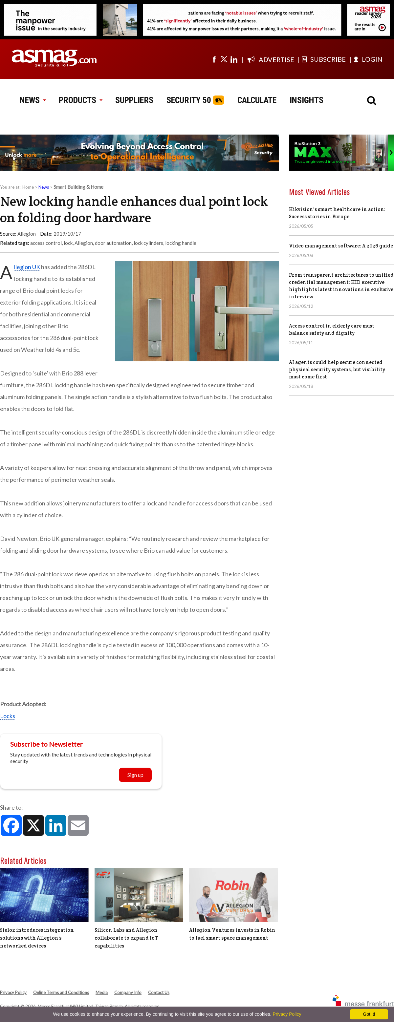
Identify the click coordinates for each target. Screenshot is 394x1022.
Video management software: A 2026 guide (341, 246)
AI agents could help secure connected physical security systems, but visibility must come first (337, 369)
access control (46, 243)
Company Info (128, 992)
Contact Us (158, 992)
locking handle (180, 243)
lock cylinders (148, 243)
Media (102, 992)
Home (28, 187)
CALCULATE (256, 100)
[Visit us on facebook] (214, 59)
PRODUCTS (80, 100)
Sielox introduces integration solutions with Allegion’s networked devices (37, 938)
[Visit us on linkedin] (233, 59)
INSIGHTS (306, 100)
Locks (7, 715)
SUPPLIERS (134, 100)
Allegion (84, 243)
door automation (113, 243)
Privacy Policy (13, 992)
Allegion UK (27, 267)
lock (68, 243)
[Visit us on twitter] (224, 59)
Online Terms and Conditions (61, 992)
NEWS (33, 100)
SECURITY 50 (188, 100)
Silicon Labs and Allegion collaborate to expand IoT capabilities (126, 938)
